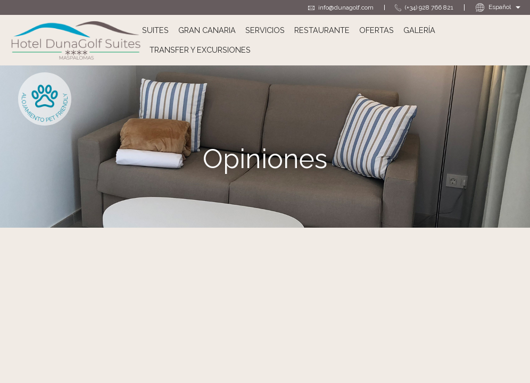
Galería (419, 30)
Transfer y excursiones (200, 49)
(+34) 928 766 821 (424, 7)
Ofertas (376, 30)
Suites (155, 30)
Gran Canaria (207, 30)
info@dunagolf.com (341, 7)
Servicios (265, 30)
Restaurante (322, 30)
